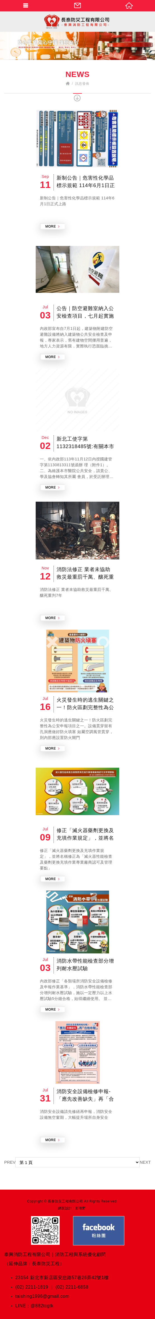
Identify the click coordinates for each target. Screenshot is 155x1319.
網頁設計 (65, 1208)
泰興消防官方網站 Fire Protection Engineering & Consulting (77, 21)
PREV (10, 1162)
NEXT (145, 1162)
